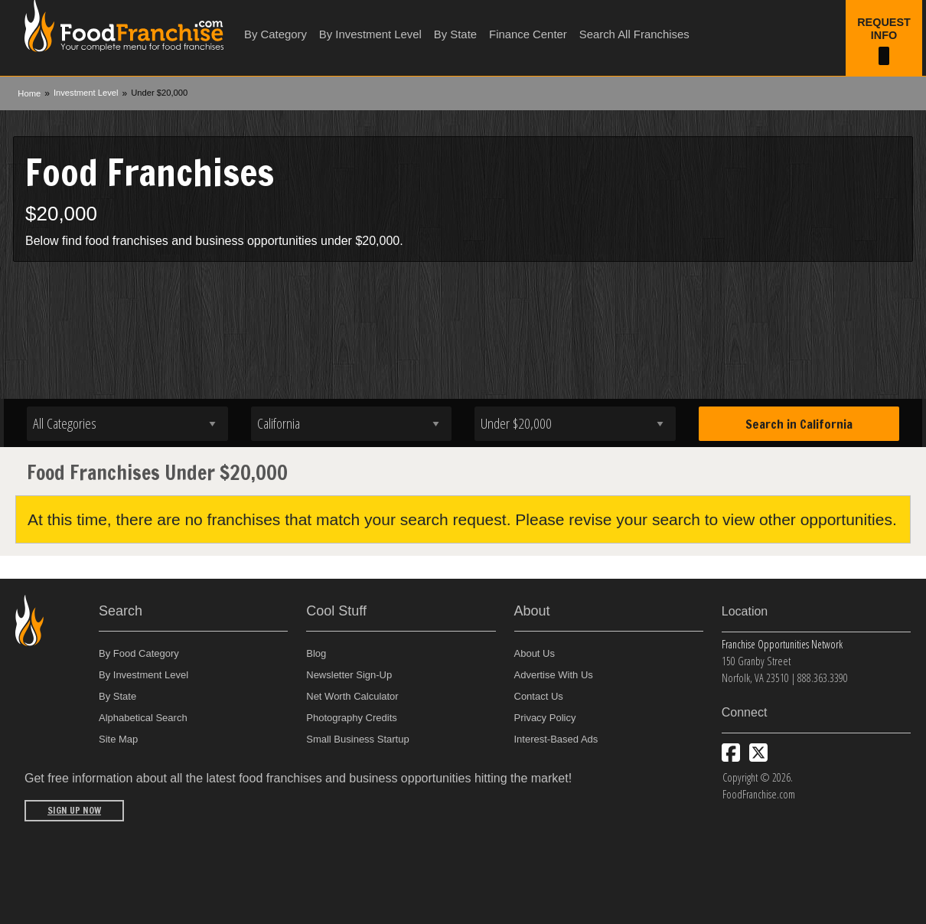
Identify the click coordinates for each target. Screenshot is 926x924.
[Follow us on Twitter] (758, 752)
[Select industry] (127, 423)
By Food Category (139, 653)
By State (455, 34)
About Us (534, 653)
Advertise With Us (553, 675)
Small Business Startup (357, 739)
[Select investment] (575, 423)
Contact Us (538, 696)
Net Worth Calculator (352, 696)
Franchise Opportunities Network (782, 644)
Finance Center (528, 34)
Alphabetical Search (143, 717)
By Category (275, 34)
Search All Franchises (634, 34)
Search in (799, 424)
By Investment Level (370, 34)
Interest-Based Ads (556, 739)
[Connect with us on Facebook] (731, 752)
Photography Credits (351, 717)
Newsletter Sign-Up (349, 675)
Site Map (118, 739)
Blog (316, 653)
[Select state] (351, 423)
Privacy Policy (545, 717)
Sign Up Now (74, 810)
